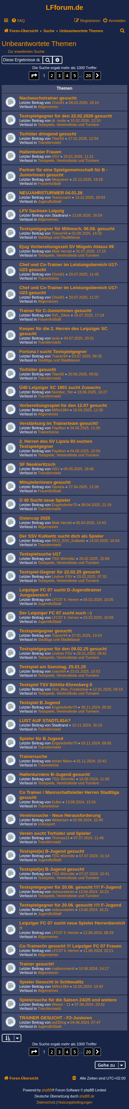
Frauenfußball (49, 183)
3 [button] (59, 75)
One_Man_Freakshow (70, 689)
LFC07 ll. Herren (65, 599)
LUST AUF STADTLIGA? (45, 720)
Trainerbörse (48, 278)
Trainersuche (33, 756)
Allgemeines (48, 107)
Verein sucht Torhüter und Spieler (55, 833)
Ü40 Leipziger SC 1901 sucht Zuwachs (60, 387)
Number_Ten (62, 392)
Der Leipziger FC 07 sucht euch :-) (55, 612)
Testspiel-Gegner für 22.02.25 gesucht (59, 571)
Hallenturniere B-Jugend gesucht (54, 774)
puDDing (59, 1022)
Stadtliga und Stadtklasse (59, 237)
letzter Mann (62, 761)
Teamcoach (61, 197)
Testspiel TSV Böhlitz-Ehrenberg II (55, 684)
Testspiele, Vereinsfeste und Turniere (68, 125)
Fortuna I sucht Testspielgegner (53, 351)
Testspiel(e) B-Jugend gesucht (51, 851)
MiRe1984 (60, 410)
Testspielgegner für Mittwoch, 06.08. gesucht (66, 228)
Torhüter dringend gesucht (47, 133)
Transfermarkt (49, 142)
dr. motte (59, 120)
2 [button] (52, 75)
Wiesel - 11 (61, 1004)
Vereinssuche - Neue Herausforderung (60, 815)
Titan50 (58, 138)
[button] (34, 75)
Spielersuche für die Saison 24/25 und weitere (68, 999)
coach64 (59, 671)
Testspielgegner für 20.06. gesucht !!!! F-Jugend (70, 887)
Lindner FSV (62, 576)
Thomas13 (60, 838)
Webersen (60, 820)
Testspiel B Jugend (39, 702)
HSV (55, 156)
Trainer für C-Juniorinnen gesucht (55, 310)
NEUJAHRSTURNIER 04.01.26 (50, 192)
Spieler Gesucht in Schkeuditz (51, 981)
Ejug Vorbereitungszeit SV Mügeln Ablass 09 (66, 246)
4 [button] (67, 75)
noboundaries (63, 892)
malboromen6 (63, 968)
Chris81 (58, 103)
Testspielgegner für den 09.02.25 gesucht (63, 648)
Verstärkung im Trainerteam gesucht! (58, 423)
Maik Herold (62, 251)
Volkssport (46, 824)
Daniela (58, 487)
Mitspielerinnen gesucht (45, 482)
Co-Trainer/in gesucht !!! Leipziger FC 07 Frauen (70, 946)
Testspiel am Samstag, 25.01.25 (52, 666)
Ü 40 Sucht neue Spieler (44, 500)
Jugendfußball (49, 201)
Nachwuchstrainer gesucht (48, 98)
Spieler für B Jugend (41, 738)
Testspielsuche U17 (40, 554)
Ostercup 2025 (34, 518)
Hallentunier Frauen (40, 151)
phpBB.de (86, 1096)
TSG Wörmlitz (63, 559)
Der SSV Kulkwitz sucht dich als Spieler (61, 536)
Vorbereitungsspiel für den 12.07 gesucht (63, 405)
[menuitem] (18, 21)
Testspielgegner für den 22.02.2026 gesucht (65, 115)
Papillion (59, 428)
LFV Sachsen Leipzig (41, 210)
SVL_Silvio (61, 315)
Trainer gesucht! (36, 963)
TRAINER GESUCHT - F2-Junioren (55, 1017)
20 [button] (88, 75)
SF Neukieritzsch (37, 464)
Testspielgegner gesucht (45, 630)
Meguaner (60, 179)
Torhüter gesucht (37, 369)
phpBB (47, 1090)
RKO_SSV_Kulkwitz (68, 541)
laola (55, 338)
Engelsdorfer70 (64, 505)
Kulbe (56, 802)
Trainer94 (60, 233)
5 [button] (74, 75)
